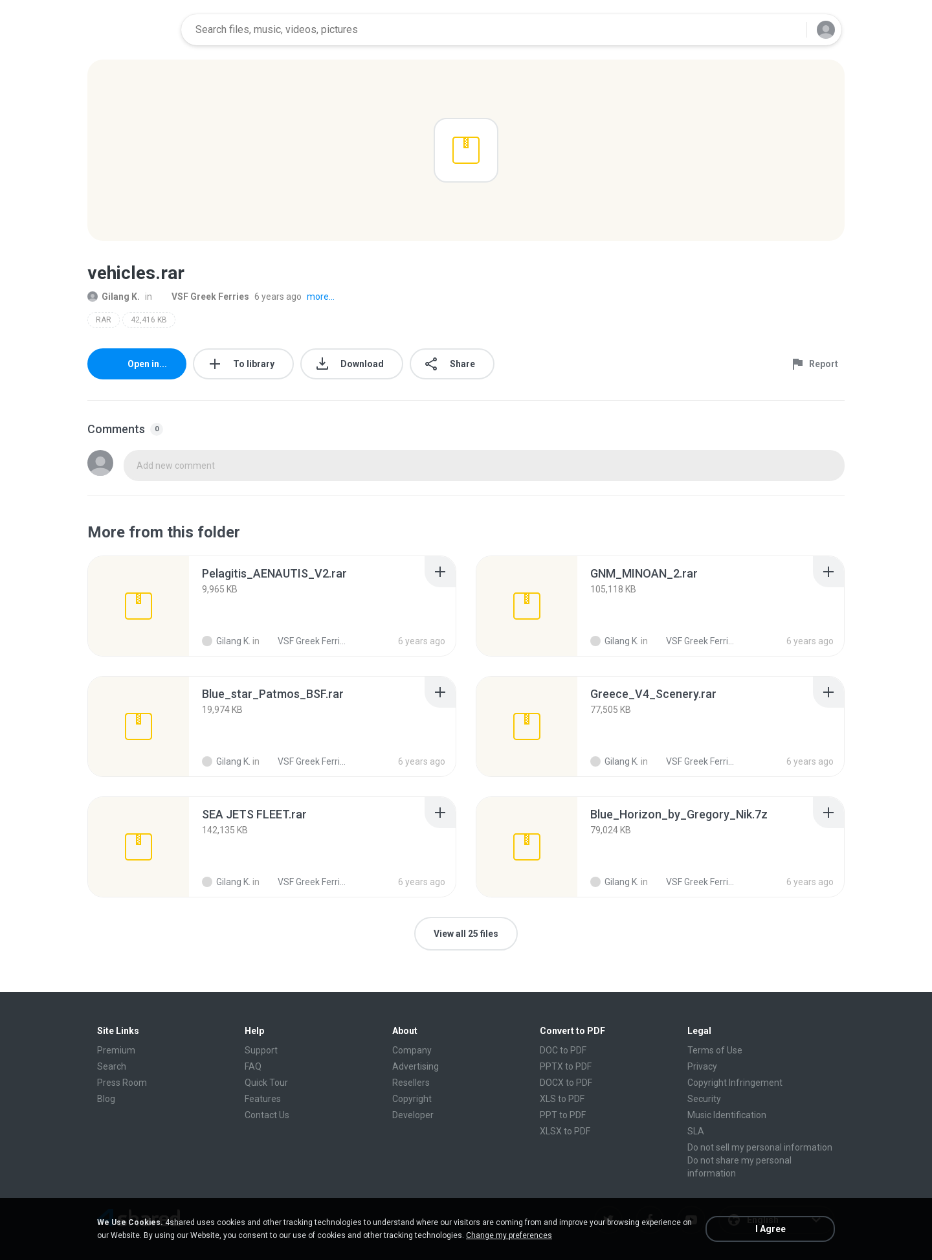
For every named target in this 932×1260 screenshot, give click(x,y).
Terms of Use (714, 1050)
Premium (116, 1050)
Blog (106, 1099)
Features (263, 1099)
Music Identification (726, 1115)
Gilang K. (113, 296)
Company (412, 1050)
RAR (103, 319)
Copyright (412, 1099)
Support (261, 1050)
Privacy (702, 1066)
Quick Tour (266, 1082)
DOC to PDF (563, 1050)
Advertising (415, 1066)
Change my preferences (509, 1235)
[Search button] (788, 29)
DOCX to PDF (566, 1082)
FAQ (253, 1066)
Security (704, 1099)
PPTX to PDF (566, 1066)
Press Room (122, 1082)
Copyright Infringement (734, 1082)
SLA (695, 1131)
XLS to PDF (562, 1099)
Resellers (411, 1082)
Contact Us (267, 1115)
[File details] (138, 606)
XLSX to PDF (565, 1131)
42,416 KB (149, 319)
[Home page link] (130, 30)
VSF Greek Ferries (203, 296)
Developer (413, 1115)
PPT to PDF (563, 1115)
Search (111, 1066)
